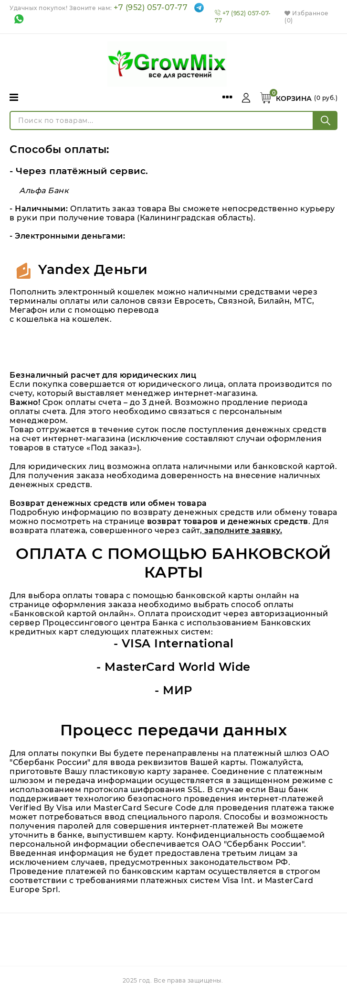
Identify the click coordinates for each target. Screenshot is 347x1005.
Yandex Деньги (93, 269)
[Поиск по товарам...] (162, 120)
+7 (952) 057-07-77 (151, 7)
